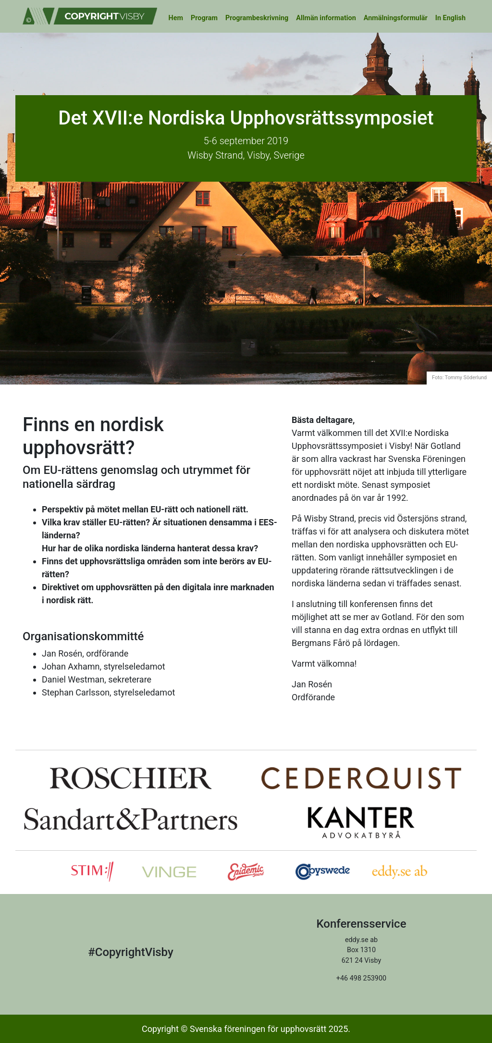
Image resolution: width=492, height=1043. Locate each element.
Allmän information (326, 18)
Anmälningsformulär (396, 18)
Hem (176, 18)
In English (450, 18)
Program (204, 18)
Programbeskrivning (256, 18)
